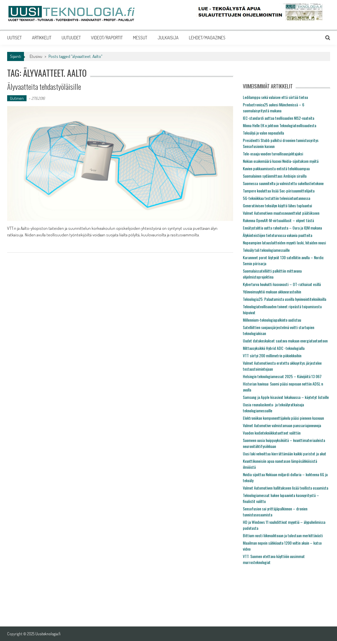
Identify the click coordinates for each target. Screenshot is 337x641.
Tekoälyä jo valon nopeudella (263, 133)
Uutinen (17, 98)
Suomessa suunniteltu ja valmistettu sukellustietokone (283, 183)
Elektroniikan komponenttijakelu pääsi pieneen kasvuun (283, 418)
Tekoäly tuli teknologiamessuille (266, 250)
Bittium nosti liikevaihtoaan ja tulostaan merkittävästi (283, 535)
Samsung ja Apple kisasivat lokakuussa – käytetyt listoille (286, 397)
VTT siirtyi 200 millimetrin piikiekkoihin (272, 355)
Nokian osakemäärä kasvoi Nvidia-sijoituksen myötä (280, 161)
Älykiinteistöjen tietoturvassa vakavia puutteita (277, 235)
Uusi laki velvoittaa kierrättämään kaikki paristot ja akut (284, 454)
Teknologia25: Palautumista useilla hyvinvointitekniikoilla (284, 299)
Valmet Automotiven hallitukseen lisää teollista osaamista (285, 488)
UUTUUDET (71, 37)
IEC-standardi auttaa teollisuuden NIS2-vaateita (278, 118)
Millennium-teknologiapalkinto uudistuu (272, 320)
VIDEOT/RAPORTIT (107, 37)
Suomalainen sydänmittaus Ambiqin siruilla (274, 176)
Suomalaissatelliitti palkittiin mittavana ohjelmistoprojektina (272, 274)
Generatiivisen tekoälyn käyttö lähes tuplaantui (277, 205)
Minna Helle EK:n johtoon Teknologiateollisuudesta (279, 125)
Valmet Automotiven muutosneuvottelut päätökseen (281, 213)
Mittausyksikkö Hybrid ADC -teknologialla (273, 348)
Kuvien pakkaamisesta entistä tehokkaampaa (276, 168)
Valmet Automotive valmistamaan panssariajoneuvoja (282, 425)
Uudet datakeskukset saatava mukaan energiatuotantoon (285, 341)
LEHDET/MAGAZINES (207, 37)
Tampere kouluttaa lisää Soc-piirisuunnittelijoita (278, 191)
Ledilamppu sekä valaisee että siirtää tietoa (275, 97)
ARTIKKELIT (41, 37)
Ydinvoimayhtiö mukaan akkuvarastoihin (272, 292)
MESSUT (140, 37)
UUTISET (14, 37)
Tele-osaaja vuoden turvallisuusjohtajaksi (273, 154)
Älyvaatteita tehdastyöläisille (44, 86)
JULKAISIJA (168, 37)
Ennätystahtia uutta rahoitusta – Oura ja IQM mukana (282, 228)
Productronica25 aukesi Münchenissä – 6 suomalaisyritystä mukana (273, 107)
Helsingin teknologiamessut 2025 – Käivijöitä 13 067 (282, 376)
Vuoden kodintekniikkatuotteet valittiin (271, 433)
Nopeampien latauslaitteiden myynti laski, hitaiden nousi (284, 243)
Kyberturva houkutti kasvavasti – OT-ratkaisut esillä (282, 284)
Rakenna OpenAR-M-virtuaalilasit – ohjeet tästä (278, 220)
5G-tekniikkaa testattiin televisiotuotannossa (276, 198)
